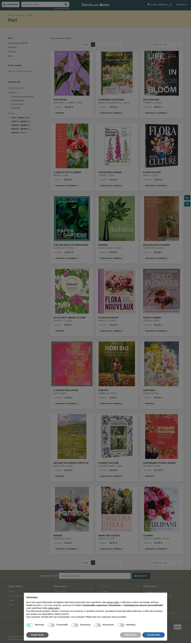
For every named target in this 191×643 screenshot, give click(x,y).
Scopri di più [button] (37, 635)
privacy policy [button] (113, 602)
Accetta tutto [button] (153, 635)
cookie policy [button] (53, 608)
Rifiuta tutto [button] (131, 635)
